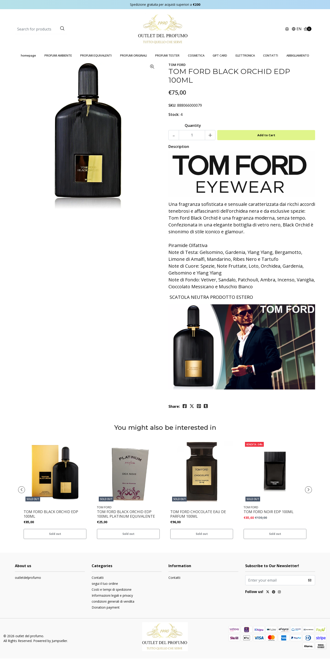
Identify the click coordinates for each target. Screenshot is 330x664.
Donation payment (106, 613)
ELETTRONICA (245, 61)
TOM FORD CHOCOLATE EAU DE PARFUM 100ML (198, 519)
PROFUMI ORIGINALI (133, 61)
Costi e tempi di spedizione (112, 595)
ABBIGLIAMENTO (297, 61)
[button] (297, 32)
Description (178, 152)
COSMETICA (196, 61)
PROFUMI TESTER (167, 61)
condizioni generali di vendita (113, 607)
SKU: (172, 110)
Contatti (98, 583)
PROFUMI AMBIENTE (58, 61)
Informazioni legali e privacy (112, 601)
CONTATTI (270, 61)
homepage (28, 61)
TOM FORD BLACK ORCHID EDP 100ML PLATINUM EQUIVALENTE (126, 519)
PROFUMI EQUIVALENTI (96, 61)
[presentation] (22, 495)
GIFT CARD (220, 61)
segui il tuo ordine (105, 589)
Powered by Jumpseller (50, 646)
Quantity (193, 130)
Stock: (173, 119)
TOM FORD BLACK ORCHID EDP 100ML (51, 519)
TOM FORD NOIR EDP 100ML (269, 517)
